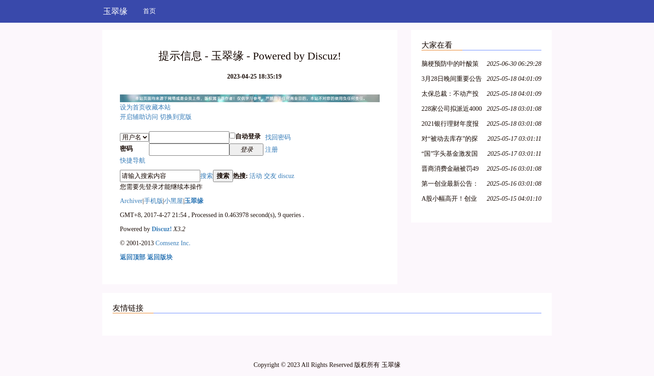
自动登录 (245, 136)
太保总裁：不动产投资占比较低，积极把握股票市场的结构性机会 (450, 95)
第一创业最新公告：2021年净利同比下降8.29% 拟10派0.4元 (450, 185)
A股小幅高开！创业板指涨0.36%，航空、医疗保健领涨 (451, 200)
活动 (255, 176)
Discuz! (162, 229)
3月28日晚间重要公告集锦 (451, 80)
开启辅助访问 (139, 117)
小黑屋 (173, 201)
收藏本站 (158, 107)
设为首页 (132, 107)
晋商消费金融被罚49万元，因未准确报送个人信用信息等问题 (450, 170)
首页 (149, 11)
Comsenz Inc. (172, 243)
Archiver (131, 201)
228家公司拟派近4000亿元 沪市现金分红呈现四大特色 (451, 110)
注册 (271, 149)
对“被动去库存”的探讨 (449, 140)
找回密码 (278, 137)
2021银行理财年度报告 (450, 125)
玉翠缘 (115, 11)
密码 (126, 148)
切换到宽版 (176, 117)
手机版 (153, 201)
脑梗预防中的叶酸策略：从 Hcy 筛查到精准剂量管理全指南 (450, 65)
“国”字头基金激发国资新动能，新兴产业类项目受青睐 (450, 155)
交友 (270, 176)
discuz (286, 176)
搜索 (206, 176)
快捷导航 (132, 160)
